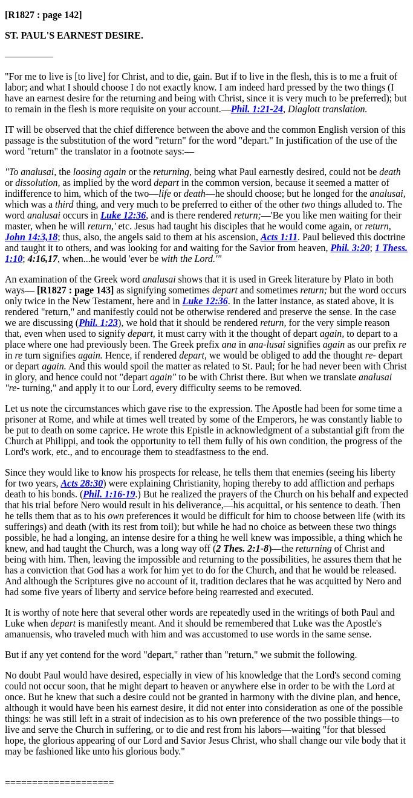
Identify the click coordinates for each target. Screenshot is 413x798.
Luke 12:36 (123, 215)
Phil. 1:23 (98, 323)
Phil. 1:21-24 (257, 109)
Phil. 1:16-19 (109, 494)
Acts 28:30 (81, 483)
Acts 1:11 (279, 237)
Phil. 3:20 (350, 248)
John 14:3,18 (31, 237)
